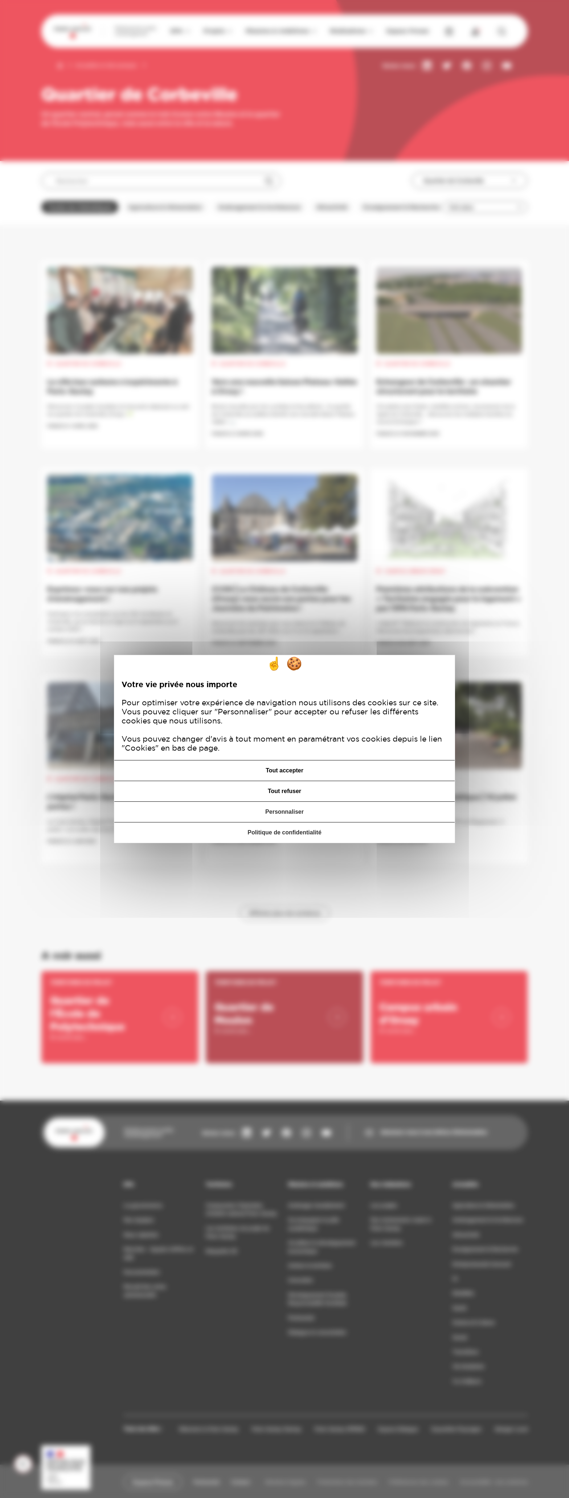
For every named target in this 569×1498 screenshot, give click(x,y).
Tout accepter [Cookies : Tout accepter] (284, 770)
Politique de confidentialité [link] (284, 832)
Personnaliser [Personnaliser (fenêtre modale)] (284, 812)
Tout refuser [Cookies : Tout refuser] (284, 791)
